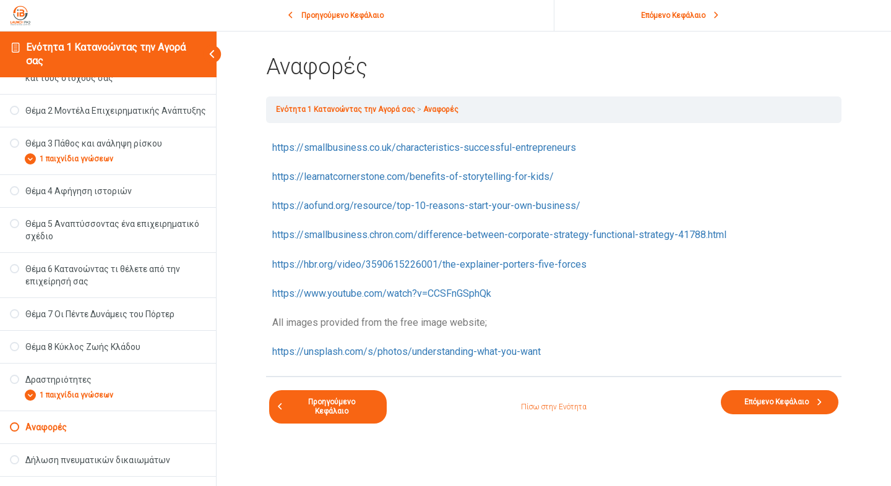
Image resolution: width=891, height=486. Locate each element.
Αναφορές (440, 109)
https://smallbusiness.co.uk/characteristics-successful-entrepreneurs (424, 147)
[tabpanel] (554, 250)
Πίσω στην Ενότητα (554, 407)
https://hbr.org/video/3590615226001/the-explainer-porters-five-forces (429, 264)
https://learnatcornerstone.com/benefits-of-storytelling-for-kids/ (413, 176)
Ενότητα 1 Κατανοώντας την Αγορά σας (345, 109)
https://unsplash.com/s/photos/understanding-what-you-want (406, 351)
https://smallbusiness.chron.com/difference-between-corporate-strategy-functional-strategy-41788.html (499, 235)
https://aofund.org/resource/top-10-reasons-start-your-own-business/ (426, 205)
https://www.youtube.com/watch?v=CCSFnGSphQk (381, 293)
